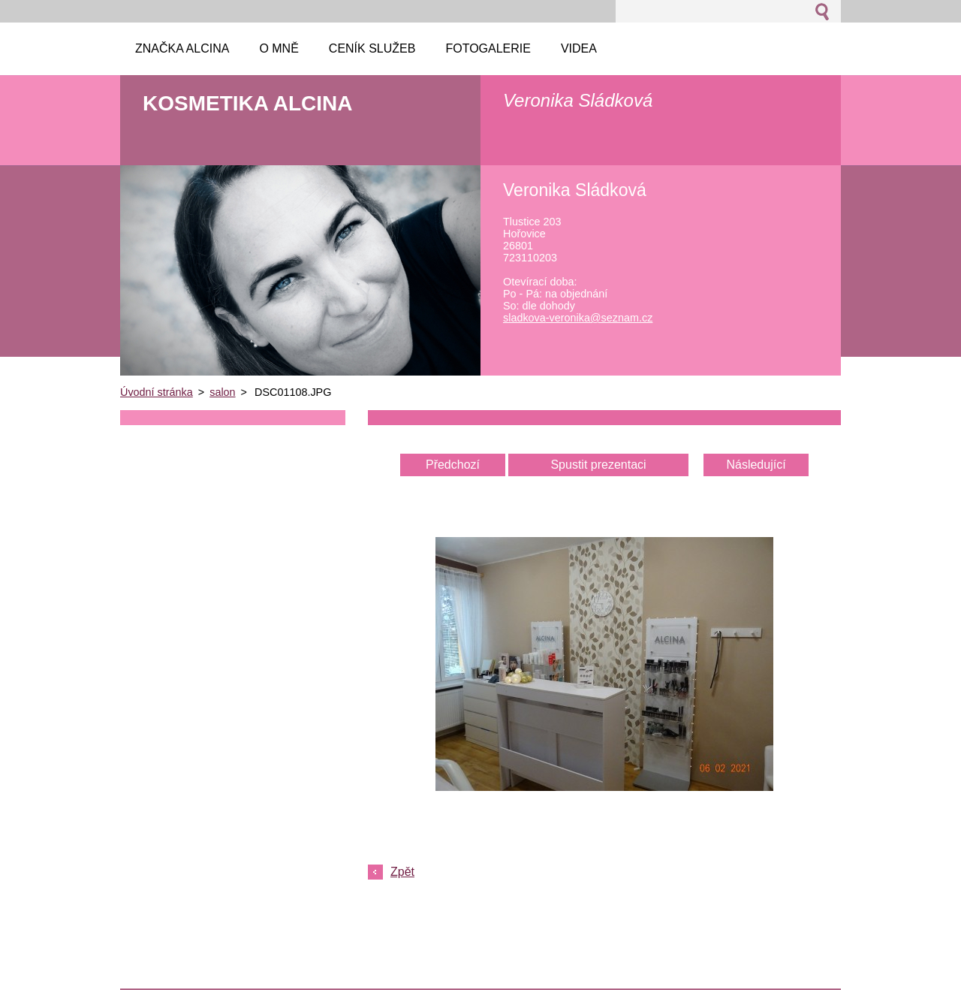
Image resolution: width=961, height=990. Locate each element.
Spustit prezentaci (598, 464)
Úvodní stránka (156, 392)
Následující (755, 464)
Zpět (402, 871)
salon (222, 392)
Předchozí (453, 464)
